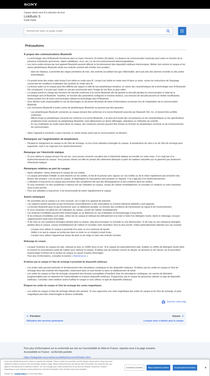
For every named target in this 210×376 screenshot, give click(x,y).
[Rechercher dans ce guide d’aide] (98, 31)
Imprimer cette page (176, 301)
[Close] (206, 369)
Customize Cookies (134, 369)
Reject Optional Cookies (158, 369)
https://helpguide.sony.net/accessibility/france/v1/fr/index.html (57, 357)
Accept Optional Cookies (185, 369)
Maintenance (79, 256)
